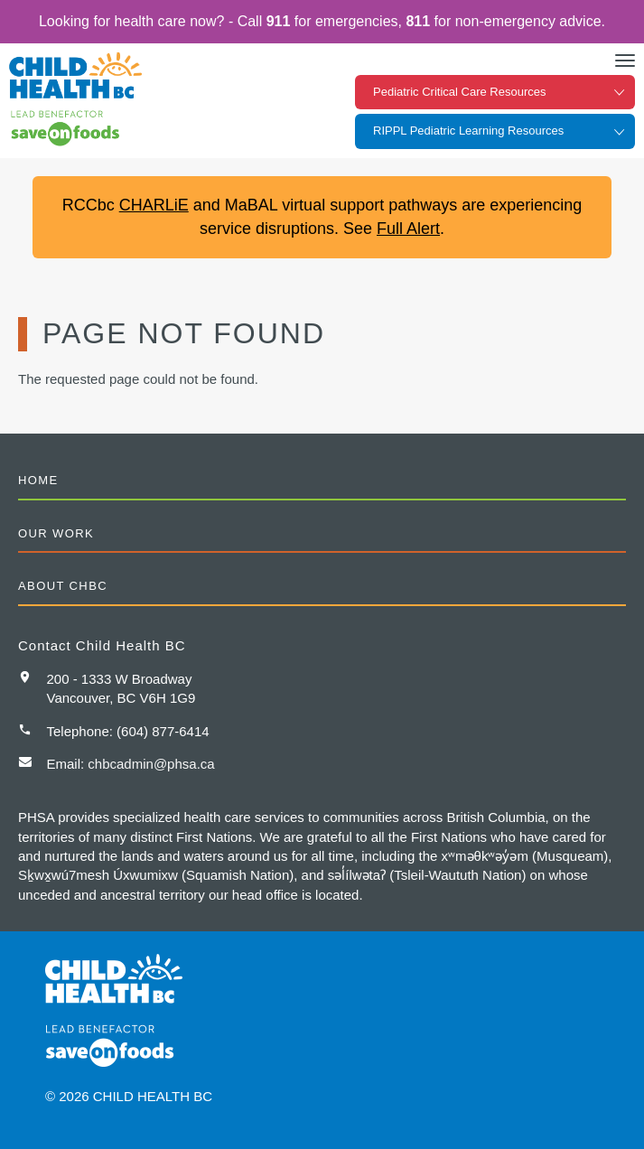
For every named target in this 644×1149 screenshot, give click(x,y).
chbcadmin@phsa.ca (151, 763)
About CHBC (62, 586)
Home (38, 480)
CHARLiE (154, 205)
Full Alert (408, 229)
